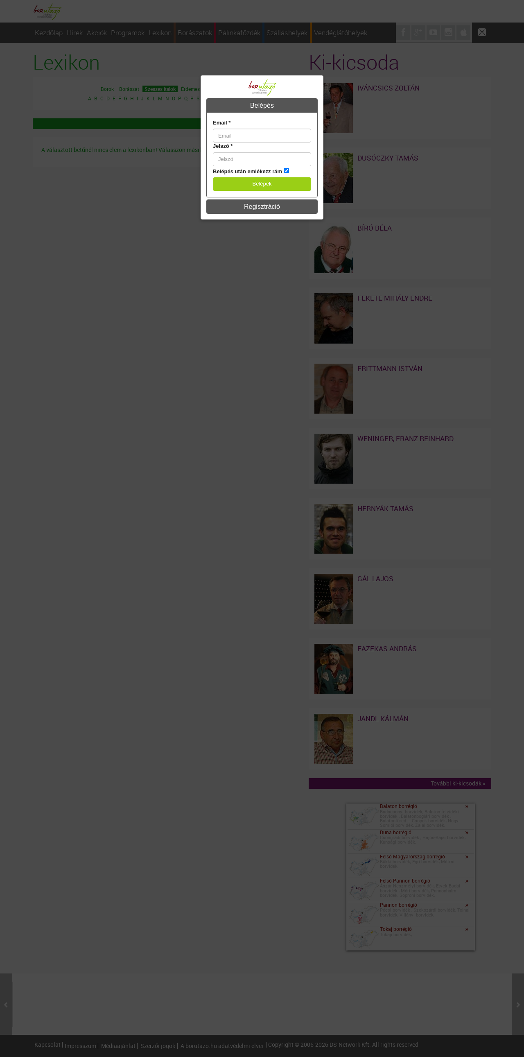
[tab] (262, 106)
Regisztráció (262, 206)
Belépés (262, 105)
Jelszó (223, 146)
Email (221, 123)
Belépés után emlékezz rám (247, 171)
